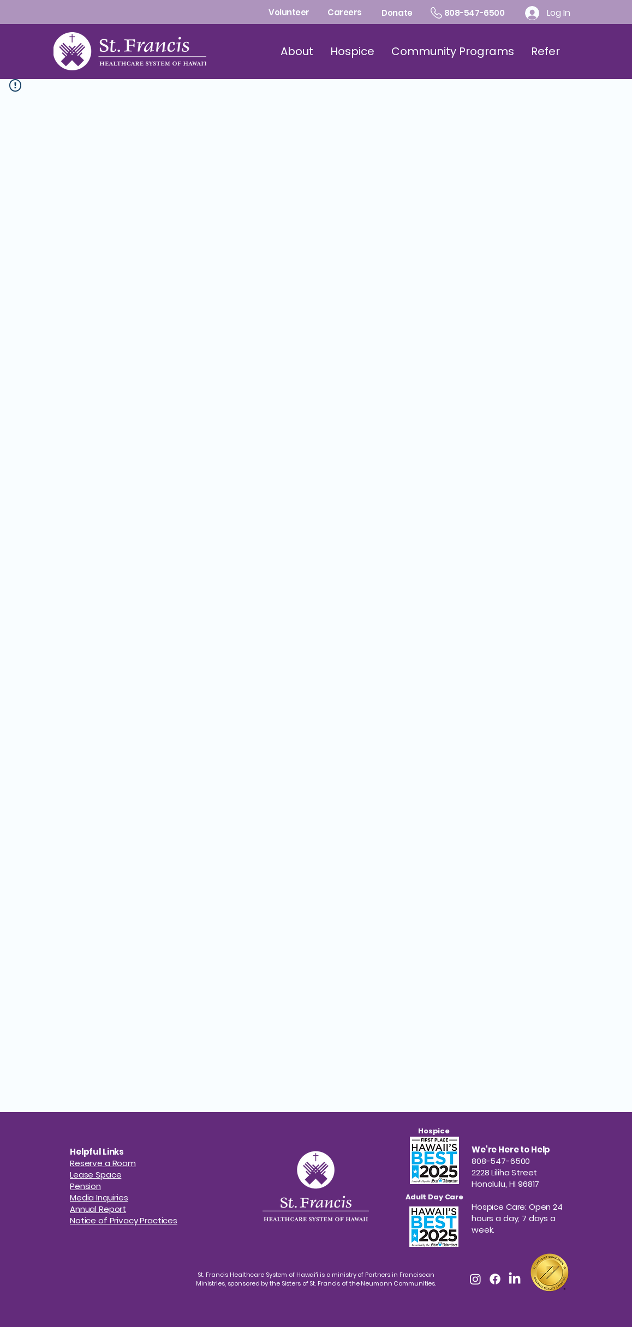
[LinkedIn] (515, 1279)
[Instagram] (475, 1279)
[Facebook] (495, 1279)
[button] (85, 1186)
